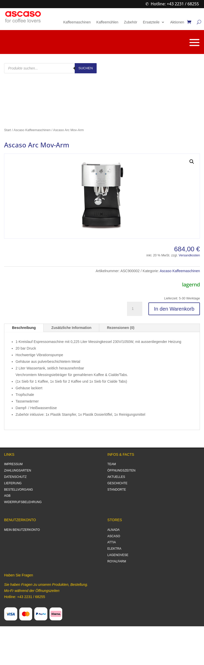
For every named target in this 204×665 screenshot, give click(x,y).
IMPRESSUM (13, 464)
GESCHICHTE (117, 483)
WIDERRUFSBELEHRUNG (23, 502)
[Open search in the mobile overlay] (50, 68)
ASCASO (113, 536)
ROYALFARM (116, 561)
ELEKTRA (114, 548)
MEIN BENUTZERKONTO (22, 530)
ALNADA (113, 530)
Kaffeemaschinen (77, 22)
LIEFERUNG (13, 483)
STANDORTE (116, 489)
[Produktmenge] (134, 309)
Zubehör (130, 22)
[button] (191, 161)
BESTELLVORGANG (18, 489)
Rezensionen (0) (120, 328)
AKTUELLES (116, 477)
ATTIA (111, 542)
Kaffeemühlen (107, 22)
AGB (7, 495)
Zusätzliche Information (71, 328)
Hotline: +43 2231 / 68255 (175, 4)
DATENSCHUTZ (15, 477)
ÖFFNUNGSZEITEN (121, 470)
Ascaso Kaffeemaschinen (32, 130)
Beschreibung (24, 328)
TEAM (111, 464)
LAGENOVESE (117, 555)
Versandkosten (189, 255)
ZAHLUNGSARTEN (17, 470)
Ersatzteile (151, 22)
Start (7, 130)
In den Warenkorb (174, 309)
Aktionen (177, 22)
